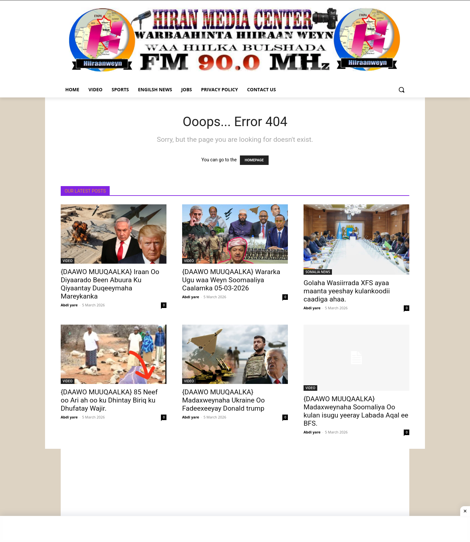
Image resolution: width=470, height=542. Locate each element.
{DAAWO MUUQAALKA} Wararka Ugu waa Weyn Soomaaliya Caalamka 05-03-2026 (231, 280)
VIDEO (67, 260)
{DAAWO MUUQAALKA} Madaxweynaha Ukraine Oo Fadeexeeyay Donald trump (223, 400)
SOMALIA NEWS (318, 272)
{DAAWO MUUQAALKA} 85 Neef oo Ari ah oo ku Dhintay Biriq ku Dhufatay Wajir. (109, 400)
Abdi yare (69, 304)
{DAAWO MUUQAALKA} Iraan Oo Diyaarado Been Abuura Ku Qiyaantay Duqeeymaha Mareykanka (110, 284)
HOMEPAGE (254, 160)
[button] (401, 89)
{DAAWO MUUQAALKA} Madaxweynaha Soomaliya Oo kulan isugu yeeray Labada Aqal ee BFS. (356, 411)
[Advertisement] (235, 494)
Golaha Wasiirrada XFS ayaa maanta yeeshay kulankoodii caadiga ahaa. (347, 291)
